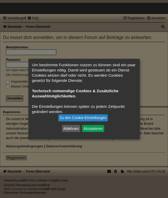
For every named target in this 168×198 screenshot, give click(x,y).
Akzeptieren (93, 128)
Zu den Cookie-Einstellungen (83, 118)
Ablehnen (71, 128)
